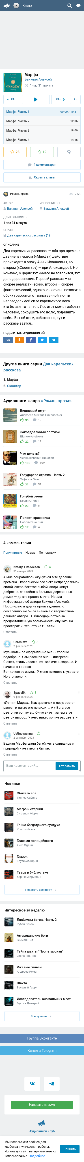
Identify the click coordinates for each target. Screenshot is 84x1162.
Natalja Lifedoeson (27, 567)
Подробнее (37, 1156)
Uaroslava (20, 642)
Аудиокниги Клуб (42, 1121)
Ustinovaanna (23, 733)
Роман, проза (15, 194)
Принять (69, 1149)
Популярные (12, 552)
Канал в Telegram (42, 1050)
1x (75, 99)
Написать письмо (42, 1104)
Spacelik (19, 692)
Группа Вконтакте (42, 1038)
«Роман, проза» (56, 400)
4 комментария (42, 165)
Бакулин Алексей (38, 79)
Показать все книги (40, 889)
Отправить (67, 766)
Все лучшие (41, 1016)
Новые (30, 552)
